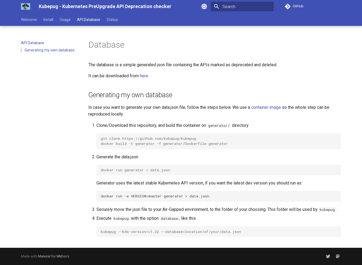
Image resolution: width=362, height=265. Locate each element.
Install (48, 20)
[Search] (242, 6)
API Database (88, 20)
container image (266, 107)
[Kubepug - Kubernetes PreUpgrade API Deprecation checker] (25, 6)
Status (112, 20)
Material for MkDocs (53, 256)
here (144, 75)
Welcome (29, 20)
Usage (65, 20)
